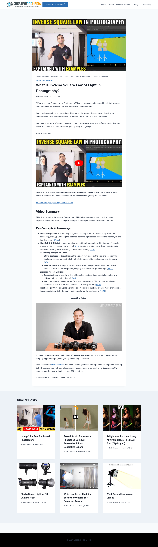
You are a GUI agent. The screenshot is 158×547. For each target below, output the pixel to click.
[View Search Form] (55, 4)
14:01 (98, 284)
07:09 (47, 262)
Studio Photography (44, 80)
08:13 (110, 268)
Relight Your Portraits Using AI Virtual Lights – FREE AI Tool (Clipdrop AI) (121, 440)
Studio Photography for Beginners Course (54, 202)
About (111, 4)
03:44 (92, 249)
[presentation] (36, 418)
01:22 (56, 240)
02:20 (76, 246)
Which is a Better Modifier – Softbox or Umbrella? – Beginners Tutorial (78, 498)
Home (103, 4)
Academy (147, 4)
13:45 (73, 278)
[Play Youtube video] (79, 163)
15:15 (102, 291)
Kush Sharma (43, 96)
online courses (57, 364)
